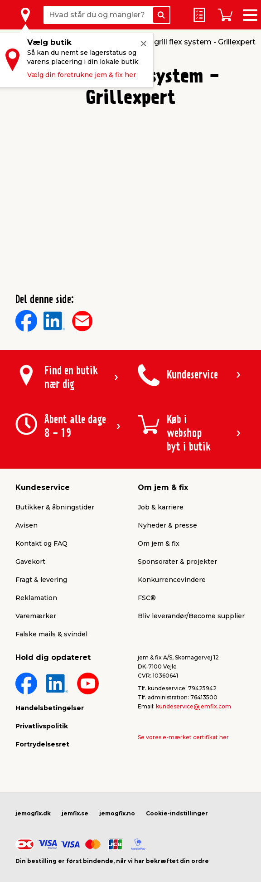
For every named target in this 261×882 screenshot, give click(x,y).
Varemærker (35, 616)
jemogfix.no (117, 813)
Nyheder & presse (167, 525)
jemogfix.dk (33, 813)
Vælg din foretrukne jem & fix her (81, 75)
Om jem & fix (158, 543)
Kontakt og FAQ (41, 543)
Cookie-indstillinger (177, 813)
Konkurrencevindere (172, 580)
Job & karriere (161, 507)
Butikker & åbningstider (54, 507)
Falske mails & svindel (51, 634)
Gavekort (30, 561)
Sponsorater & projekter (177, 561)
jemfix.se (75, 813)
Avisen (26, 525)
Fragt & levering (41, 580)
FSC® (147, 598)
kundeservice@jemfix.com (193, 706)
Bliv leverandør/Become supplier (191, 616)
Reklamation (36, 598)
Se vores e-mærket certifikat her (183, 737)
